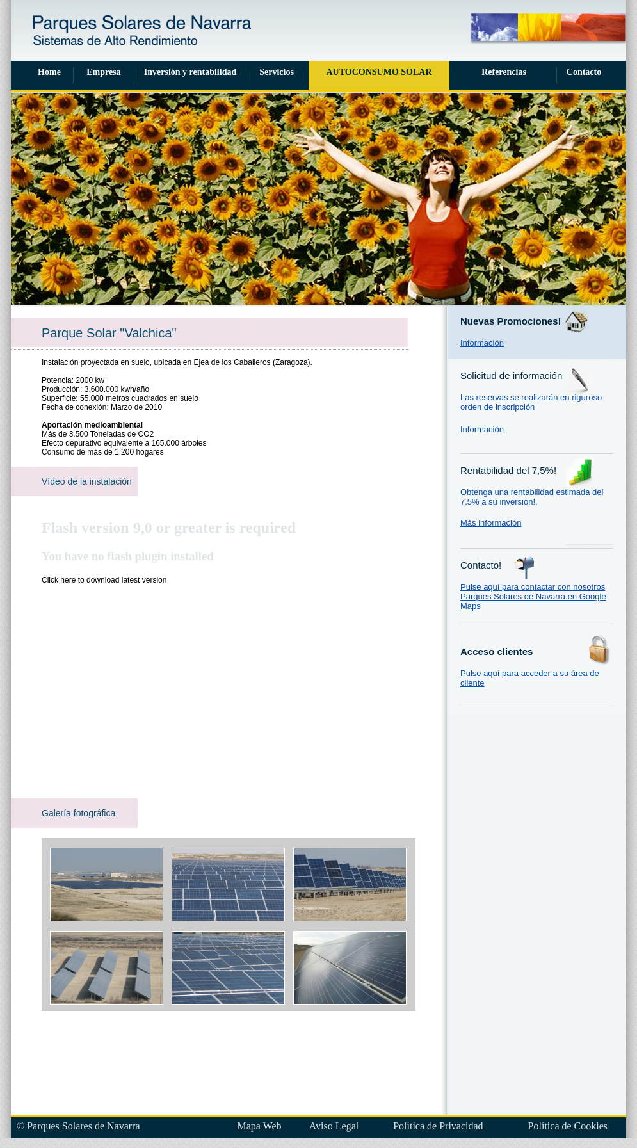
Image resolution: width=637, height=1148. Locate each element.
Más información (490, 523)
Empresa (103, 72)
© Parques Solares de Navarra (78, 1125)
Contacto (584, 72)
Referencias (503, 72)
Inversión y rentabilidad (190, 72)
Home (49, 72)
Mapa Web (260, 1125)
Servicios (276, 72)
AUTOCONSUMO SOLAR (378, 72)
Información (482, 343)
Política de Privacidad (438, 1125)
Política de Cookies (568, 1125)
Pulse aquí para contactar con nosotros (532, 587)
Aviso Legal (334, 1125)
